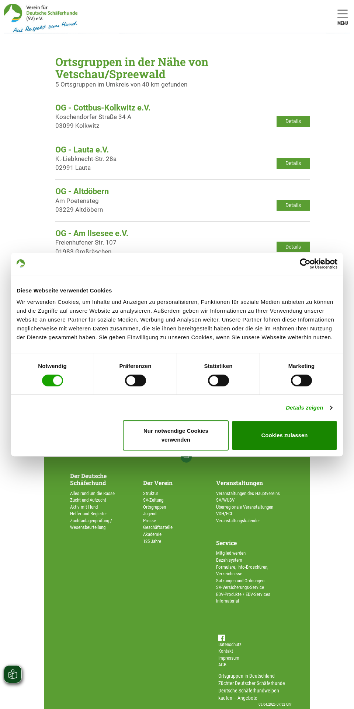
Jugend (149, 513)
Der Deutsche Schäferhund (88, 479)
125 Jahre (152, 541)
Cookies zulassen (284, 435)
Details (293, 121)
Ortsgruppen (154, 507)
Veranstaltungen (239, 483)
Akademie (152, 534)
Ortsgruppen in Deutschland (246, 676)
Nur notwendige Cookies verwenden (175, 435)
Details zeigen (304, 407)
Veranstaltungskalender (238, 520)
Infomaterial (227, 601)
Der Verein (158, 483)
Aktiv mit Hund (84, 507)
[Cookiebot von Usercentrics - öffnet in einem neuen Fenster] (305, 263)
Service (226, 543)
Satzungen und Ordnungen (240, 580)
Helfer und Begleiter (88, 513)
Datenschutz (230, 644)
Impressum (228, 658)
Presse (149, 520)
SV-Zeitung (153, 500)
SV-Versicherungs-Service (240, 587)
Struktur (150, 493)
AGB (222, 664)
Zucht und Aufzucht (88, 500)
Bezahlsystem (229, 560)
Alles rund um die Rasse (92, 493)
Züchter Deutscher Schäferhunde (251, 683)
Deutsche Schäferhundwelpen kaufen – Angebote (248, 694)
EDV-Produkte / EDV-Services (243, 594)
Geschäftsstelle (158, 527)
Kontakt (225, 651)
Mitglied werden (231, 553)
